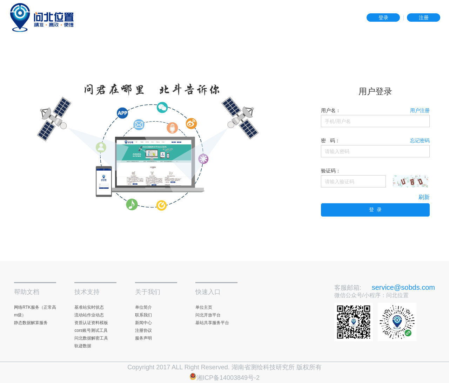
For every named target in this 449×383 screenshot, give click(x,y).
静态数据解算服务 (31, 322)
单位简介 (143, 307)
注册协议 (143, 330)
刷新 (424, 197)
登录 (383, 17)
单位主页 (203, 307)
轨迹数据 (82, 345)
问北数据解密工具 (91, 338)
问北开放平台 (208, 315)
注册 (424, 17)
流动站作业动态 (89, 315)
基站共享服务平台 (212, 322)
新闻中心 (143, 322)
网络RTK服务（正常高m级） (35, 311)
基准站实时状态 (89, 307)
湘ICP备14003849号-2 (224, 377)
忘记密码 (420, 140)
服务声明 (143, 338)
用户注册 (420, 110)
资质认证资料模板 (91, 322)
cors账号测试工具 (91, 330)
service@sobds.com (403, 287)
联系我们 (143, 315)
